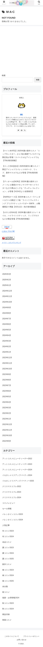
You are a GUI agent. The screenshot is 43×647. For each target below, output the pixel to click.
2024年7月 (6, 319)
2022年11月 (7, 430)
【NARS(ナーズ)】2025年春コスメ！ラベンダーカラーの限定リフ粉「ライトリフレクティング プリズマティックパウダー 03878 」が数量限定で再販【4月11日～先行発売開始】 (21, 202)
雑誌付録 (6, 614)
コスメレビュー (8, 503)
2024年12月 (7, 291)
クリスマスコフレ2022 (11, 486)
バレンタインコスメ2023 (12, 514)
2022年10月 (7, 435)
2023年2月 (6, 413)
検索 (4, 75)
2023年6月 (6, 391)
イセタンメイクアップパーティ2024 (17, 475)
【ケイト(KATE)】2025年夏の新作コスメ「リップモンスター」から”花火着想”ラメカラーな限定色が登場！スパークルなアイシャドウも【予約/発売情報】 (21, 155)
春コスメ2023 (8, 570)
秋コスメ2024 (8, 609)
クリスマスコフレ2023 (11, 492)
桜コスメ (6, 592)
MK (21, 115)
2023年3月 (6, 408)
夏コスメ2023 (8, 547)
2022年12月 (7, 424)
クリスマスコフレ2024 (11, 497)
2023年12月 (7, 358)
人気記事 (6, 525)
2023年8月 (6, 380)
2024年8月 (6, 313)
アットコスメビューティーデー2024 (17, 470)
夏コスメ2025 (8, 559)
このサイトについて (11, 636)
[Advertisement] (21, 49)
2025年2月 (6, 280)
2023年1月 (6, 419)
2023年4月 (6, 402)
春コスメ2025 (8, 581)
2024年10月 (7, 302)
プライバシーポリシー (31, 636)
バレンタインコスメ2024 (12, 520)
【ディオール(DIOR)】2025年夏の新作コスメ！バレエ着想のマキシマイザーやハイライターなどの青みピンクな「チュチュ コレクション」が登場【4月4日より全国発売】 (20, 186)
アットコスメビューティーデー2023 (17, 464)
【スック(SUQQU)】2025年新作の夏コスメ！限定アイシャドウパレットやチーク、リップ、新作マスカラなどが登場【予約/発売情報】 (21, 171)
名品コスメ (6, 542)
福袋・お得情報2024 (10, 598)
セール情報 (6, 509)
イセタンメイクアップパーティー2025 (18, 481)
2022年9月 (6, 441)
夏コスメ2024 (8, 553)
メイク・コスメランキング (11, 242)
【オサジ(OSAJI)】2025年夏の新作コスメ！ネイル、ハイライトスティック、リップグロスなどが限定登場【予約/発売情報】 (21, 215)
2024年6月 (6, 324)
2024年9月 (6, 307)
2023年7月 (6, 385)
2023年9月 (6, 374)
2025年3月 (6, 274)
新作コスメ (6, 564)
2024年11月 (7, 296)
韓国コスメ (6, 620)
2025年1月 (6, 285)
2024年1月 (6, 352)
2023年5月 (6, 397)
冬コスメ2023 (8, 531)
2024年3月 (6, 341)
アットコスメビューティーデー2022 (17, 459)
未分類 (5, 586)
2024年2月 (6, 346)
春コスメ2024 (8, 575)
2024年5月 (6, 330)
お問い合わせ (21, 640)
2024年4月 (6, 335)
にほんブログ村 (8, 231)
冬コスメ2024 (8, 536)
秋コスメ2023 (8, 603)
